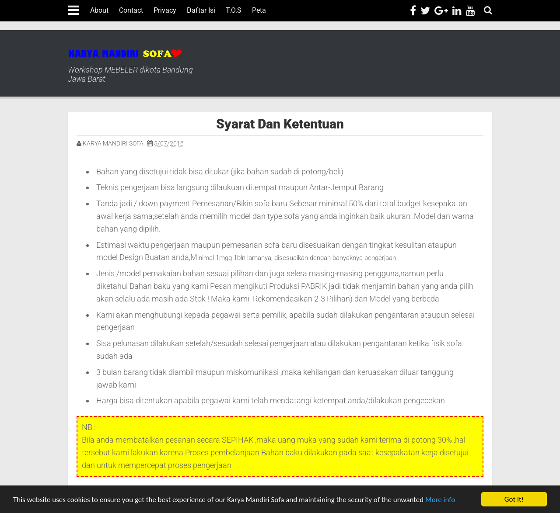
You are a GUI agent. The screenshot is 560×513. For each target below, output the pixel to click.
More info (440, 499)
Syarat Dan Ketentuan (280, 124)
